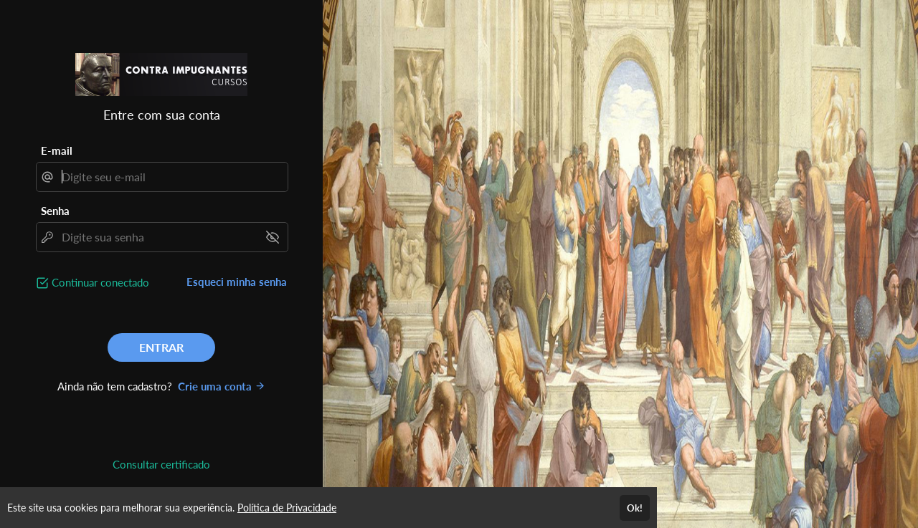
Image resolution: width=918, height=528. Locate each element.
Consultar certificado (161, 464)
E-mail (56, 150)
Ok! (635, 508)
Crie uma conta (221, 386)
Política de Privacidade (286, 507)
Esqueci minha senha (236, 281)
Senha (55, 210)
